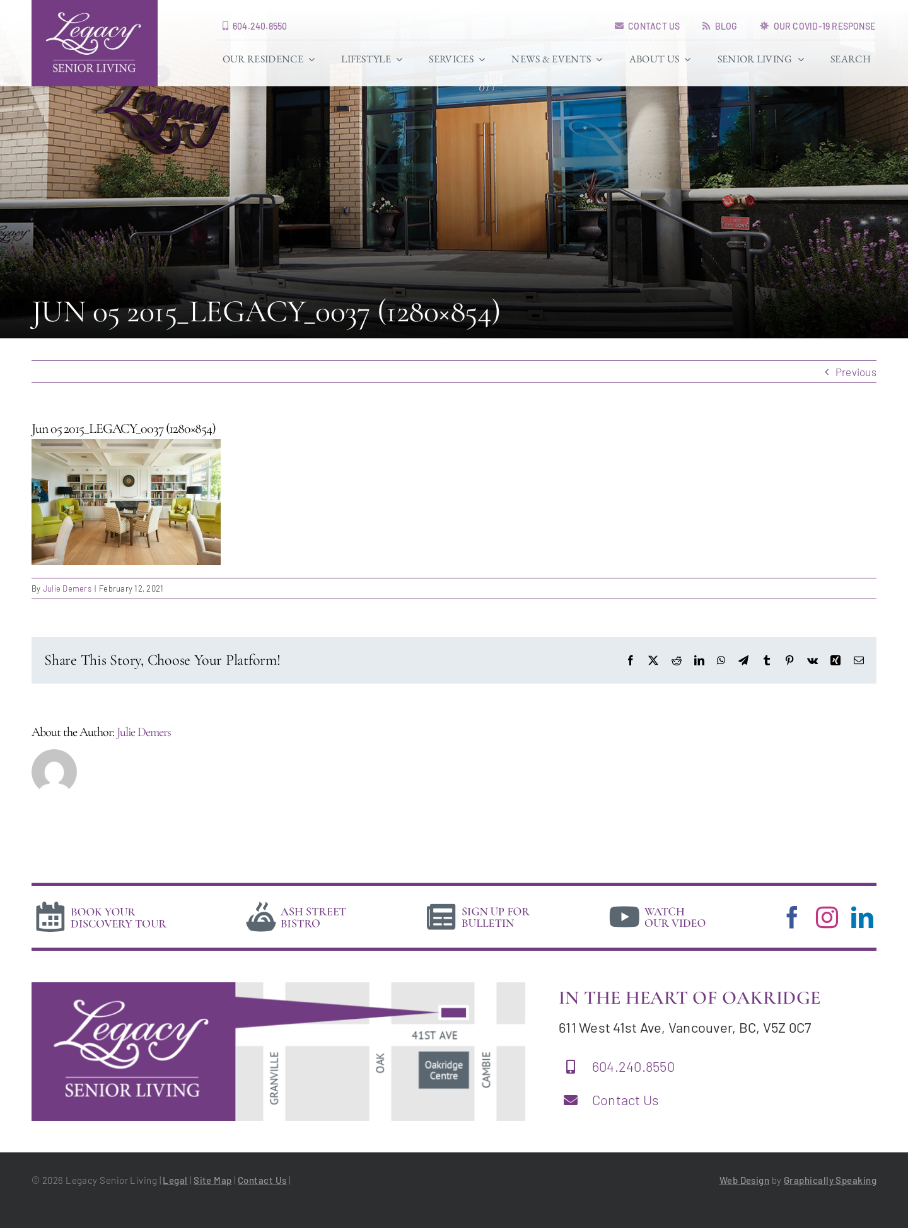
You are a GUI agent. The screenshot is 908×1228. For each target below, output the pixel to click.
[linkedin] (862, 917)
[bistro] (296, 903)
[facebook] (792, 917)
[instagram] (827, 917)
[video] (657, 903)
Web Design (744, 1180)
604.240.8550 (633, 1066)
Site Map (213, 1180)
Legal (175, 1180)
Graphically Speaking (830, 1180)
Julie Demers (67, 588)
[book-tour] (101, 903)
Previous (855, 371)
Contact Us (626, 1099)
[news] (478, 903)
